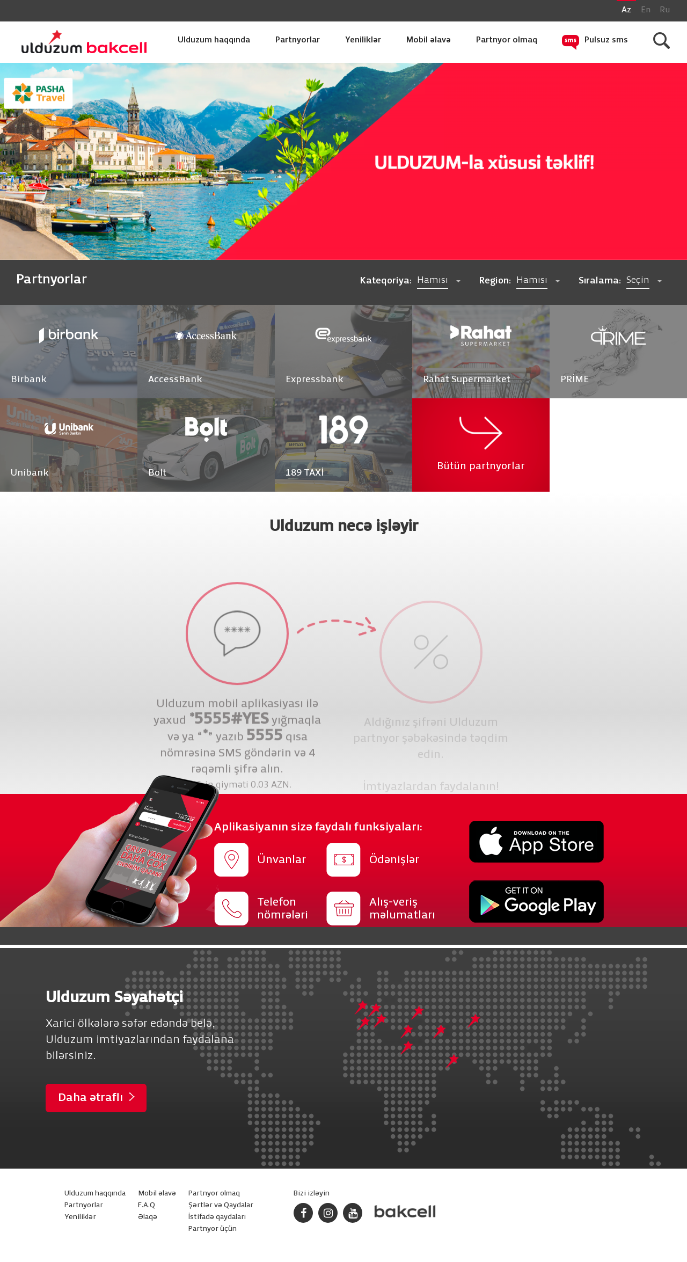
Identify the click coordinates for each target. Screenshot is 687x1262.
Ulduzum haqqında (214, 40)
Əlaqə (147, 1217)
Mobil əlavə (428, 40)
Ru (665, 10)
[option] (343, 161)
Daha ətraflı (90, 1097)
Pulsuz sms (606, 40)
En (646, 10)
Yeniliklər (363, 40)
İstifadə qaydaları (217, 1217)
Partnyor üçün (212, 1228)
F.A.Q (146, 1205)
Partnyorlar (297, 40)
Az (626, 10)
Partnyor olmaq (506, 40)
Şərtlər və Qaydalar (220, 1205)
